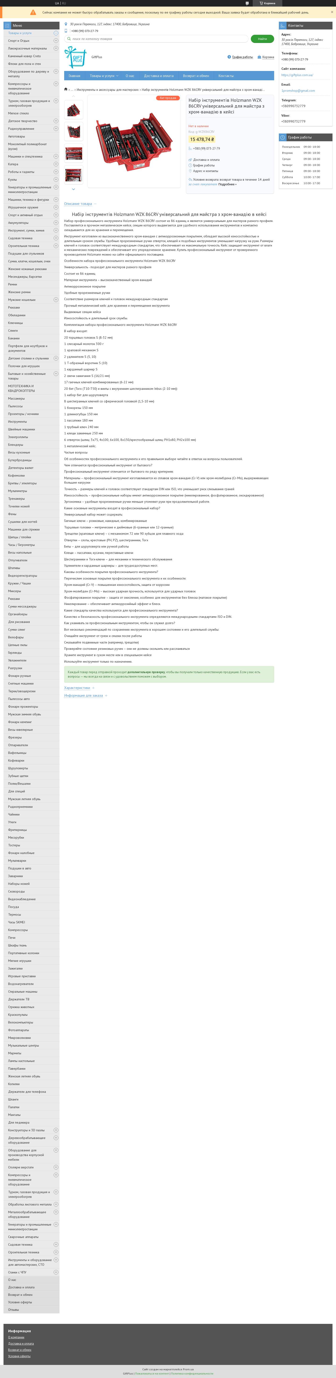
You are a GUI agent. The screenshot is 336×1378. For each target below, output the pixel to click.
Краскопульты (18, 1014)
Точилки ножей (19, 506)
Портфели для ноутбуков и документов (27, 348)
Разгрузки (15, 668)
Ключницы (15, 323)
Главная (74, 75)
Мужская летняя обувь (24, 799)
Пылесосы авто (19, 699)
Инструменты (17, 421)
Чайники (14, 814)
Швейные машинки (21, 429)
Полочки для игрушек (24, 366)
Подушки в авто (19, 868)
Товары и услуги (20, 33)
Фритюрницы (17, 830)
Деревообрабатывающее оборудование (27, 1140)
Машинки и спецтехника (25, 156)
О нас (12, 1280)
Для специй (16, 791)
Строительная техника (23, 246)
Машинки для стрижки (24, 529)
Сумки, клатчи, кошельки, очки (29, 261)
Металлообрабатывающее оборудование (27, 1214)
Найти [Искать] (262, 39)
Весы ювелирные (20, 730)
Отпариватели (18, 745)
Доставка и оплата (21, 1287)
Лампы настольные (21, 1061)
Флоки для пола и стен (24, 64)
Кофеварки (16, 760)
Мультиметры (17, 491)
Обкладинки (16, 315)
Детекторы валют (20, 468)
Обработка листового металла (30, 1204)
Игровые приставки (22, 976)
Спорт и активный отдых (25, 215)
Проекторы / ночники (23, 414)
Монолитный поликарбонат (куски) (27, 146)
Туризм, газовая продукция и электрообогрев (29, 103)
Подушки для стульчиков (26, 253)
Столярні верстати (21, 1167)
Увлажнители (17, 660)
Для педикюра (18, 1122)
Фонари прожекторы (23, 706)
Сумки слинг (16, 629)
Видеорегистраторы (22, 575)
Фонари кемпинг (20, 722)
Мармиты (14, 1053)
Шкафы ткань (17, 945)
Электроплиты (18, 437)
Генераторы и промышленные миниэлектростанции (29, 189)
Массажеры (16, 398)
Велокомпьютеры (20, 1022)
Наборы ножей (19, 884)
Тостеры (14, 845)
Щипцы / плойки (19, 537)
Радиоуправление (21, 129)
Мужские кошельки (21, 300)
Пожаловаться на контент (152, 1373)
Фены (12, 514)
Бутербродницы (20, 460)
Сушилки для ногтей (22, 522)
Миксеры (14, 591)
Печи (11, 937)
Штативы (14, 568)
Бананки (14, 338)
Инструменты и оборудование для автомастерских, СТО (30, 1262)
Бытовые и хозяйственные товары (27, 376)
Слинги (13, 330)
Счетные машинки (21, 683)
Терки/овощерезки (21, 691)
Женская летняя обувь (24, 1076)
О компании (16, 1337)
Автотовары (16, 136)
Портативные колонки (23, 953)
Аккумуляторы (18, 223)
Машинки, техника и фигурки (28, 199)
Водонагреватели (21, 984)
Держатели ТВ (18, 999)
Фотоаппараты (18, 1030)
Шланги (13, 1099)
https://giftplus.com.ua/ (297, 75)
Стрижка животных (21, 1007)
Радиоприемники (20, 807)
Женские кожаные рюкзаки (27, 269)
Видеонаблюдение (22, 899)
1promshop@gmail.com (298, 90)
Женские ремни (19, 292)
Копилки (14, 1084)
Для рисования (19, 622)
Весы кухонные (19, 452)
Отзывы (13, 1310)
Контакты (226, 75)
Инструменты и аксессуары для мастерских (108, 90)
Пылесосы (15, 406)
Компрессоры (18, 930)
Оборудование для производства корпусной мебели (26, 1155)
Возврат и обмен (20, 1295)
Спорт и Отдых (18, 41)
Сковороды (16, 891)
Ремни (12, 284)
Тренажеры (16, 498)
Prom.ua (188, 1369)
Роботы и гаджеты (21, 172)
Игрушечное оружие (23, 207)
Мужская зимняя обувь (24, 714)
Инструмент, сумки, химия (26, 230)
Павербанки (16, 1068)
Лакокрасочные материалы (27, 48)
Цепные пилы (17, 645)
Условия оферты (20, 1302)
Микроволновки (19, 1038)
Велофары (16, 637)
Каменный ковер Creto (24, 56)
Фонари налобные (21, 853)
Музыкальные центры (23, 1045)
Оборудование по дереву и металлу (28, 73)
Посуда (13, 907)
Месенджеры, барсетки (25, 276)
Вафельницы (17, 753)
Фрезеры (15, 737)
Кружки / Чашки (19, 583)
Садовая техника (20, 238)
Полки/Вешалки (19, 783)
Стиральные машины (22, 991)
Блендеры (15, 445)
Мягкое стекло (18, 113)
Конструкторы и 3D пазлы (26, 1130)
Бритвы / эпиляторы (22, 483)
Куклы (12, 179)
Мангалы (14, 1115)
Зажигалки (15, 968)
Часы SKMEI (16, 922)
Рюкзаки (14, 307)
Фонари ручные (19, 676)
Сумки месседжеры (22, 606)
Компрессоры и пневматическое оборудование (20, 88)
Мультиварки (17, 860)
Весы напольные (20, 552)
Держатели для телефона (27, 1092)
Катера (13, 164)
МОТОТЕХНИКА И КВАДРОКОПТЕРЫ (21, 388)
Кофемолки (16, 475)
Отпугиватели (17, 560)
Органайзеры (17, 614)
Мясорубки (16, 837)
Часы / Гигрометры (21, 545)
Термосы (14, 914)
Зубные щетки (18, 776)
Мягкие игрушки (19, 961)
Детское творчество (22, 121)
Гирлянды (15, 652)
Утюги (12, 822)
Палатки (13, 1107)
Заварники (15, 876)
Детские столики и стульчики (28, 358)
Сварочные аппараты (23, 1237)
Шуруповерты (18, 768)
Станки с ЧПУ (17, 1272)
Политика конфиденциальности (192, 1373)
